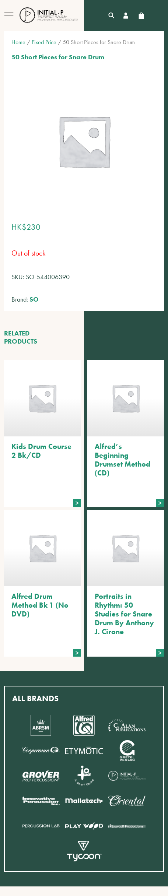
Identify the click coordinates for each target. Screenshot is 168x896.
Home (18, 42)
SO (34, 299)
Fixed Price (44, 42)
